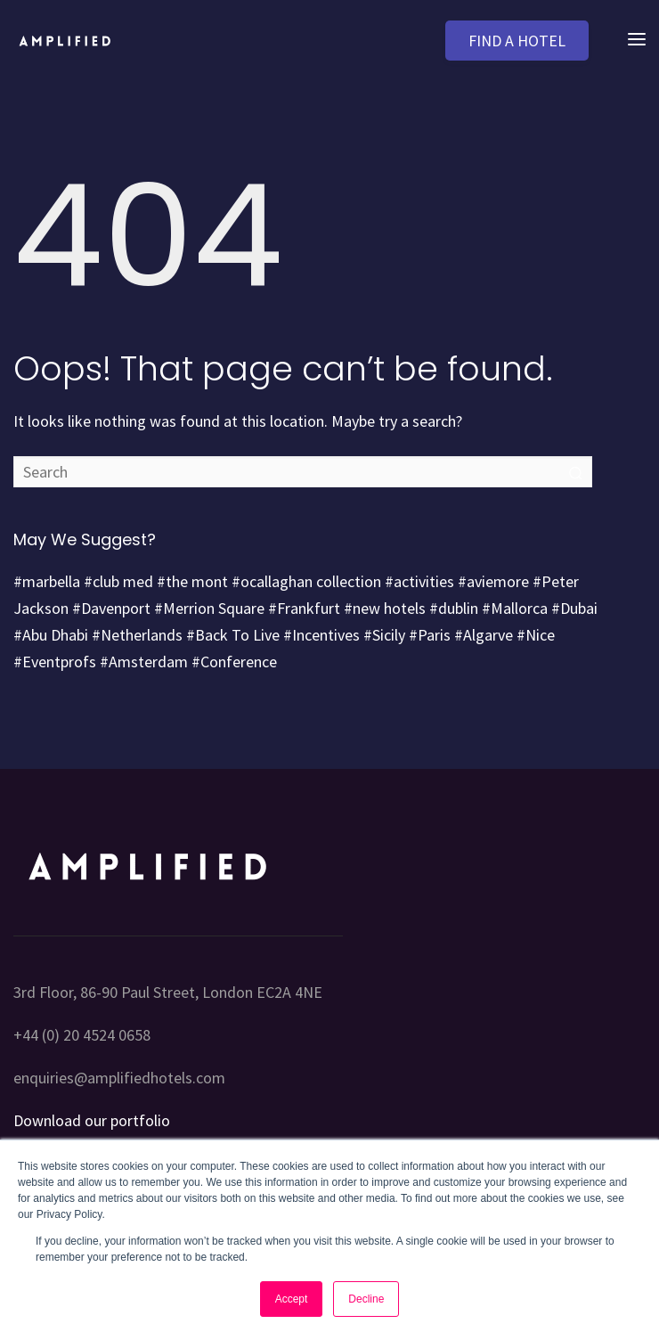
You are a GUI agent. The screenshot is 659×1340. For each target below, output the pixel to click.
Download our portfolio (91, 1120)
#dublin (453, 608)
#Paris (430, 635)
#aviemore (493, 581)
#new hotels (385, 608)
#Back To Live (233, 635)
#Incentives (321, 635)
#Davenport (111, 608)
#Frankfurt (304, 608)
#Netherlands (137, 635)
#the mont (192, 581)
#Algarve (483, 635)
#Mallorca (515, 608)
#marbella (46, 581)
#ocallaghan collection (306, 581)
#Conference (234, 661)
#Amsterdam (144, 661)
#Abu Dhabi (50, 635)
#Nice (536, 635)
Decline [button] (366, 1299)
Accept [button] (291, 1299)
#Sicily (384, 635)
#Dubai (574, 608)
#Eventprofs (54, 661)
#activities (419, 581)
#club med (118, 581)
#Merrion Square (209, 608)
